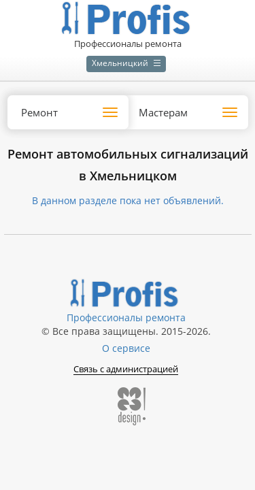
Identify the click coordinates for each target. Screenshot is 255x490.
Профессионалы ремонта (126, 317)
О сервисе (126, 348)
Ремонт (39, 112)
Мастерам (163, 112)
